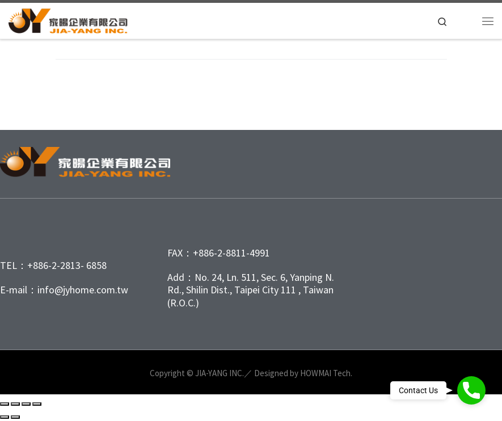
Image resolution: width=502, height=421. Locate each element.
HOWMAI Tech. (326, 373)
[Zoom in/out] (4, 404)
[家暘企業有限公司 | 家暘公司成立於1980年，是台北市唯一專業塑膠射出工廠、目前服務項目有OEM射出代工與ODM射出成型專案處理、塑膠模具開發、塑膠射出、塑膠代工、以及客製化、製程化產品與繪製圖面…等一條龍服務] (72, 19)
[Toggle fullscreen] (15, 404)
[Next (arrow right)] (15, 417)
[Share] (26, 404)
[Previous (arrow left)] (4, 417)
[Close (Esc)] (36, 404)
